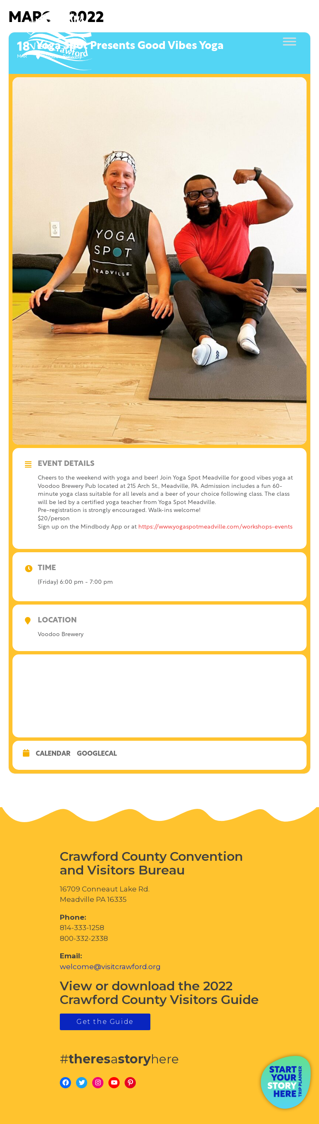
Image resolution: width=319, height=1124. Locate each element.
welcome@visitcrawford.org (110, 966)
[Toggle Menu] (289, 42)
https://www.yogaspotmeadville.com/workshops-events (215, 527)
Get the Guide (105, 1022)
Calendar (53, 754)
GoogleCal (97, 754)
